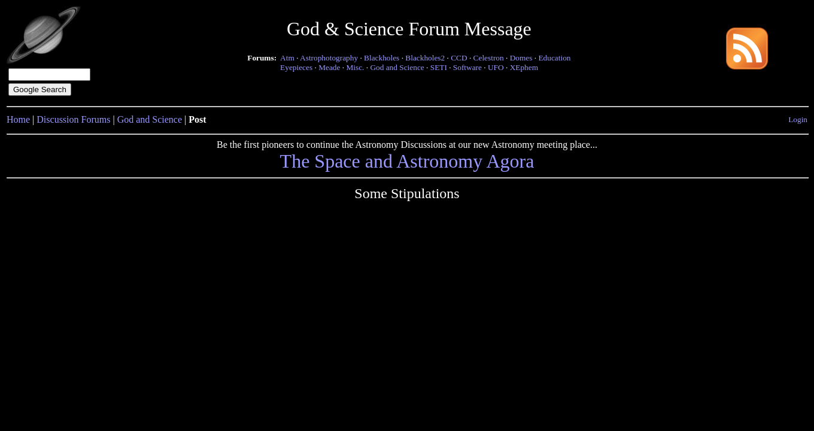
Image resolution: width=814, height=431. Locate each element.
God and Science (397, 67)
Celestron (488, 57)
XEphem (524, 67)
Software (467, 67)
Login (797, 119)
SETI (438, 67)
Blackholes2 (425, 57)
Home (18, 119)
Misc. (355, 67)
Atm (287, 57)
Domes (521, 57)
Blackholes (381, 57)
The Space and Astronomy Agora (407, 161)
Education (554, 57)
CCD (459, 57)
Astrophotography (329, 57)
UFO (496, 67)
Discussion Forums (73, 119)
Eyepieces (296, 67)
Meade (329, 67)
